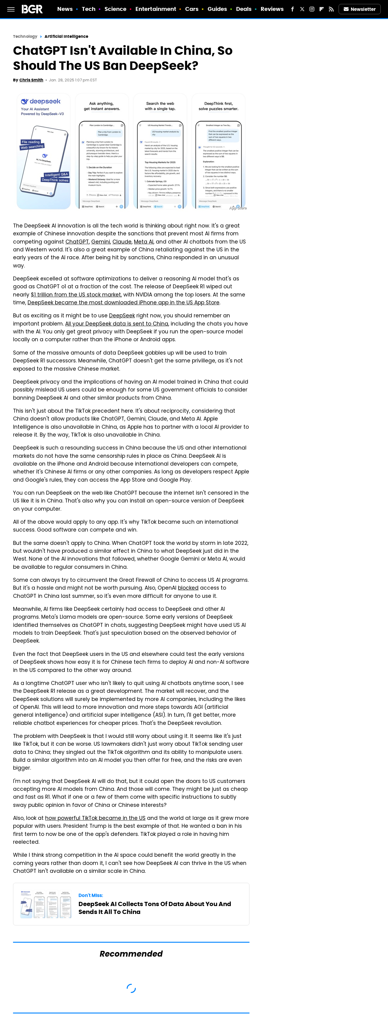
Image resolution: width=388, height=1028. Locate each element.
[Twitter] (302, 9)
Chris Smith (31, 80)
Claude (122, 242)
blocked (188, 588)
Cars (192, 8)
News (65, 8)
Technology (25, 36)
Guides (217, 8)
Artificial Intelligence (66, 36)
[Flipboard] (321, 9)
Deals (244, 8)
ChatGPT (77, 242)
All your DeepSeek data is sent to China (116, 324)
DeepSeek (122, 316)
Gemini (100, 242)
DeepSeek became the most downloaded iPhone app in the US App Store (123, 303)
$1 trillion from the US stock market (76, 295)
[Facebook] (292, 9)
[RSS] (331, 9)
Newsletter (360, 9)
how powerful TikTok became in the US (95, 818)
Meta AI (143, 242)
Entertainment (155, 8)
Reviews (272, 8)
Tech (88, 8)
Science (116, 8)
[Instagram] (311, 9)
